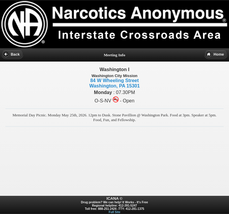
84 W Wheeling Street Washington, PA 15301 (114, 83)
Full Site (114, 212)
